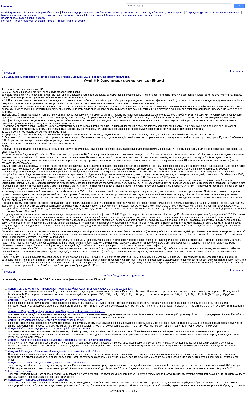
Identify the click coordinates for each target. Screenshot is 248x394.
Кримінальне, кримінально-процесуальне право (133, 15)
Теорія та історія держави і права (63, 15)
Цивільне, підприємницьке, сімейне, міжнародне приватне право (100, 12)
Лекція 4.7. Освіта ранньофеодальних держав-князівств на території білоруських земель (60, 340)
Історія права (9, 18)
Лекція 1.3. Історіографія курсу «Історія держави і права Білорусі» (46, 320)
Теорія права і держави (32, 18)
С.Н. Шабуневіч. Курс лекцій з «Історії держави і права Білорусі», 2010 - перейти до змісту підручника (66, 77)
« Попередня (8, 71)
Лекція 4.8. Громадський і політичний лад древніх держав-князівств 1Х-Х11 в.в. (54, 351)
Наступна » (236, 71)
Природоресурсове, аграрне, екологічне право (213, 12)
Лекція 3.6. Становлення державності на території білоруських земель (49, 328)
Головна (6, 20)
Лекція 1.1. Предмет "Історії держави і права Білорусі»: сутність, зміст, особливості (56, 311)
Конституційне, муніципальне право (162, 12)
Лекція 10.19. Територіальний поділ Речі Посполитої (38, 379)
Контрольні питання (19, 371)
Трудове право (94, 15)
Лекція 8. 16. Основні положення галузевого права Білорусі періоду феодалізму (55, 300)
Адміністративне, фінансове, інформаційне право (30, 12)
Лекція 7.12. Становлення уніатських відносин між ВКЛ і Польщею (46, 362)
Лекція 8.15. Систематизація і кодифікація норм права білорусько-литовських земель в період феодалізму (70, 288)
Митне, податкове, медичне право (21, 15)
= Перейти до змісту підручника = (124, 275)
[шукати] (178, 5)
